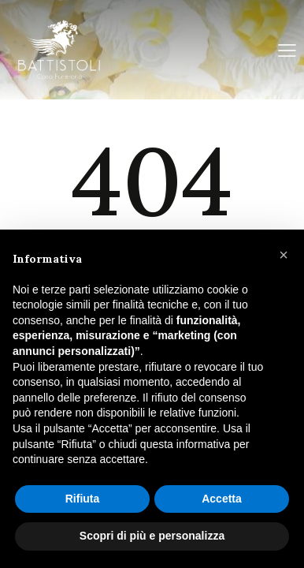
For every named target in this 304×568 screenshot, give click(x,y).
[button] (283, 254)
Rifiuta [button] (82, 498)
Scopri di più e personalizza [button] (152, 535)
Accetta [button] (222, 498)
